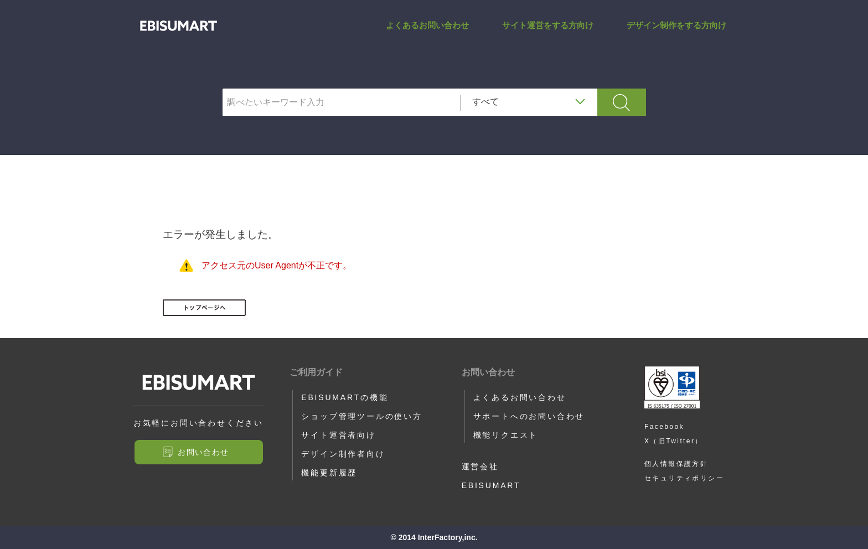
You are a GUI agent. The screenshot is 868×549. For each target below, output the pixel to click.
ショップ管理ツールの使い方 (361, 416)
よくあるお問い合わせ (427, 35)
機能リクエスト (506, 435)
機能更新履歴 (329, 472)
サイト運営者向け (338, 435)
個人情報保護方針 (676, 464)
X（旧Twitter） (673, 441)
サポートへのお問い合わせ (529, 416)
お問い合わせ (203, 452)
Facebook (664, 427)
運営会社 (480, 466)
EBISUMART (491, 485)
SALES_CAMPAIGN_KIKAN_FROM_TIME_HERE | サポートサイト (178, 35)
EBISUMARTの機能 (344, 397)
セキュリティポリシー (684, 478)
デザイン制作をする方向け (676, 35)
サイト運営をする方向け (547, 35)
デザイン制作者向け (343, 453)
